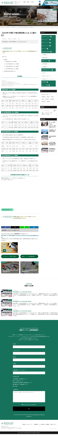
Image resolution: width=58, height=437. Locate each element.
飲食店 (43, 112)
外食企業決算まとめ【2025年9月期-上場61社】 (22, 301)
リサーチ (45, 48)
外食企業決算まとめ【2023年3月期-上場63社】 (22, 311)
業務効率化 (43, 114)
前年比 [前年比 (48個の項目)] (49, 96)
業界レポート (10, 38)
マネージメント (47, 39)
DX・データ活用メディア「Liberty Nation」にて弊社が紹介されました (52, 125)
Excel (44, 73)
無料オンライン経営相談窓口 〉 (29, 256)
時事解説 (45, 82)
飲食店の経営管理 (47, 51)
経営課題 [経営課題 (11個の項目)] (52, 99)
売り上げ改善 (47, 114)
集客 (51, 112)
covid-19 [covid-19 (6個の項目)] (44, 94)
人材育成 (45, 54)
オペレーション (47, 45)
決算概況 (5, 59)
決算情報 (55, 9)
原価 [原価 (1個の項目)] (52, 96)
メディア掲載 (46, 85)
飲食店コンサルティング (27, 424)
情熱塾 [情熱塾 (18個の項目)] (49, 101)
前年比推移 (46, 63)
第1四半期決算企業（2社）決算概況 (11, 68)
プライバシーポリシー (27, 404)
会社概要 (47, 424)
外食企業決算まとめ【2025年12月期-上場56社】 (52, 149)
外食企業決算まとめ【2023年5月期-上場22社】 (22, 291)
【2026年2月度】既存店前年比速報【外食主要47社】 (52, 143)
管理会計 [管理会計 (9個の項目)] (47, 99)
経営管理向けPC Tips (48, 69)
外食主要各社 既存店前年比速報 (52, 130)
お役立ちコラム (16, 3)
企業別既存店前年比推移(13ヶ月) (9, 71)
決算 (19, 38)
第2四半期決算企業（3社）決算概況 (11, 66)
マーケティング (47, 42)
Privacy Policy (36, 414)
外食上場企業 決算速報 (52, 137)
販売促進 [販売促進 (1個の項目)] (44, 101)
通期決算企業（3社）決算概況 (10, 61)
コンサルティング (47, 36)
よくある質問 (41, 424)
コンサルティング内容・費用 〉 (10, 256)
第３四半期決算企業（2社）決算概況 (11, 64)
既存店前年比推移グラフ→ (7, 209)
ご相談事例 (35, 424)
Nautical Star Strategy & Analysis (32, 432)
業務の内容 (46, 57)
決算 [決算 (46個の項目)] (43, 99)
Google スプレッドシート (48, 79)
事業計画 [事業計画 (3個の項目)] (44, 96)
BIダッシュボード (47, 76)
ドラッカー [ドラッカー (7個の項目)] (49, 94)
